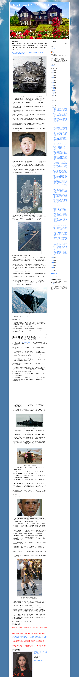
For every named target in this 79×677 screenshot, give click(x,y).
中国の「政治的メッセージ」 (27, 342)
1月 (54, 107)
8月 (54, 95)
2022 (53, 77)
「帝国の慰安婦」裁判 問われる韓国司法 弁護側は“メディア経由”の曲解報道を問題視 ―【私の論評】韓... (60, 158)
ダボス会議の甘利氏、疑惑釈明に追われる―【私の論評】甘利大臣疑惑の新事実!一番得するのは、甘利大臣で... (60, 144)
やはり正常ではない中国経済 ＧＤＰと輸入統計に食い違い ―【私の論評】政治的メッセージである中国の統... (60, 134)
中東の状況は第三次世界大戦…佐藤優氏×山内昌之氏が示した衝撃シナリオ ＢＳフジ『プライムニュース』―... (60, 229)
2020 (53, 80)
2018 (53, 84)
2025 (53, 72)
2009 (53, 267)
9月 (54, 93)
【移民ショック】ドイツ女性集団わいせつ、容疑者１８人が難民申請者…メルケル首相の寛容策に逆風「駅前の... (60, 215)
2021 (53, 78)
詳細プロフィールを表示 (55, 65)
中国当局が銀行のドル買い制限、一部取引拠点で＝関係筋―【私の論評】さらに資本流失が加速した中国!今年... (60, 220)
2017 (53, 85)
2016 (53, 87)
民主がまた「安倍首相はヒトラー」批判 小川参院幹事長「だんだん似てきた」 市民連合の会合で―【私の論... (60, 148)
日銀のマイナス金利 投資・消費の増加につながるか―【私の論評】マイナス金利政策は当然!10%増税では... (60, 110)
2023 (53, 75)
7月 (54, 97)
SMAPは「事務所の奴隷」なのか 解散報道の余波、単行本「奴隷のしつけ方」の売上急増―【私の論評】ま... (60, 153)
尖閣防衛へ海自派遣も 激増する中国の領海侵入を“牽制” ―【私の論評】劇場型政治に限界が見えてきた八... (60, 196)
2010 (53, 265)
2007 (53, 270)
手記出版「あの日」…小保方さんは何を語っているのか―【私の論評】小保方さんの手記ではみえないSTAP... (60, 124)
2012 (53, 262)
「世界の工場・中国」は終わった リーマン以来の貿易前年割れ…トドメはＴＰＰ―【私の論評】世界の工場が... (60, 191)
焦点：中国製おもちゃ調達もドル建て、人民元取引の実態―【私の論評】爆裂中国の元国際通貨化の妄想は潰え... (60, 201)
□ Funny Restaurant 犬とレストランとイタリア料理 (34, 5)
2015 (53, 257)
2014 (53, 258)
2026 (53, 70)
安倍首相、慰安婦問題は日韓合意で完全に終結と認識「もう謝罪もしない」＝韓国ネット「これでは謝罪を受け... (60, 253)
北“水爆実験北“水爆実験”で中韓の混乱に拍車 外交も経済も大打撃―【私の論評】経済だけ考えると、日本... (60, 225)
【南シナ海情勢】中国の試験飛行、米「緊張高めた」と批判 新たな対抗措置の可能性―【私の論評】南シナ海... (60, 244)
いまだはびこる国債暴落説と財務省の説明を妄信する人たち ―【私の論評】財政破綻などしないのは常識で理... (60, 234)
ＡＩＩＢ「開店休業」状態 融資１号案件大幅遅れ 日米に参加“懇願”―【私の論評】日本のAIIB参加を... (60, 172)
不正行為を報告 (54, 273)
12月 (54, 88)
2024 (53, 73)
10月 (54, 92)
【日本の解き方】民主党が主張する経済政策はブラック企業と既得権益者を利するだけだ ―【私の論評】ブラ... (60, 182)
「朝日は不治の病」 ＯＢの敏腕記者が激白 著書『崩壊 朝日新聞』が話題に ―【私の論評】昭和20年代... (60, 167)
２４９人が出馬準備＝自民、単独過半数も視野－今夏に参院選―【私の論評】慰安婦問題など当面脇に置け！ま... (60, 248)
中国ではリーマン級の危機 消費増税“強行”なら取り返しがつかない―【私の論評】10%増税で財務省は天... (60, 163)
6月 (54, 98)
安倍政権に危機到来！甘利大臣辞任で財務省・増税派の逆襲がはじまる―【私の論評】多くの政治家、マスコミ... (60, 120)
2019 (53, 82)
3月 (54, 103)
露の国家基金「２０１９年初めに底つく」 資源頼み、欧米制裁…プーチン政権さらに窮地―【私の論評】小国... (60, 205)
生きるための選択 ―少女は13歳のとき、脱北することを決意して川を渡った (40, 652)
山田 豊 (54, 52)
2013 (53, 260)
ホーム (53, 48)
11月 (54, 90)
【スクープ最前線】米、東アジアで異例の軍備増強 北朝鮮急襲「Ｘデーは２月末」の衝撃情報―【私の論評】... (60, 129)
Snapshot (53, 283)
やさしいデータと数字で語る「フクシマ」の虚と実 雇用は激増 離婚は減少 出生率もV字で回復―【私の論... (60, 177)
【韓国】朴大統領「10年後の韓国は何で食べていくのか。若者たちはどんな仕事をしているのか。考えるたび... (60, 239)
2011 (53, 263)
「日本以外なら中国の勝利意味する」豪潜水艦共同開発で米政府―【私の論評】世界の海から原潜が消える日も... (60, 139)
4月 (54, 102)
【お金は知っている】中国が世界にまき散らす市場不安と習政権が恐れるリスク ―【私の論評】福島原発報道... (60, 186)
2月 (54, 105)
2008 (53, 268)
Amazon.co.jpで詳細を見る (39, 660)
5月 (54, 100)
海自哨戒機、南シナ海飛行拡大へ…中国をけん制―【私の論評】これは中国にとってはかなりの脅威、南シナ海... (60, 210)
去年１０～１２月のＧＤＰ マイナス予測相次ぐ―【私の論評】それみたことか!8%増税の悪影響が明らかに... (60, 115)
